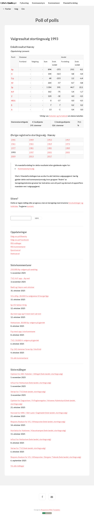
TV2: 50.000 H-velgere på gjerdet (25, 340)
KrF (12, 92)
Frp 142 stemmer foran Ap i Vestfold (26, 349)
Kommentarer (54, 3)
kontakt (30, 206)
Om (23, 9)
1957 (67, 140)
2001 (49, 152)
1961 (13, 144)
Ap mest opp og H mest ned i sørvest (26, 313)
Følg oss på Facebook (20, 240)
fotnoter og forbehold (58, 116)
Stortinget (12, 3)
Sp (12, 87)
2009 (13, 156)
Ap (12, 69)
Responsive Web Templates (50, 510)
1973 (67, 144)
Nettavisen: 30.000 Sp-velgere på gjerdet (28, 322)
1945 (13, 140)
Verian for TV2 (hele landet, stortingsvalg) (28, 391)
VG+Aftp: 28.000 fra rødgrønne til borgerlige (30, 296)
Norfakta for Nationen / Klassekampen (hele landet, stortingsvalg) (38, 430)
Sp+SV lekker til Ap (19, 305)
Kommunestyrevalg (26, 168)
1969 (49, 144)
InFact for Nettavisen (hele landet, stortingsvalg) (31, 383)
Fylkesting (24, 3)
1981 (31, 148)
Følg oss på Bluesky (19, 236)
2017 (49, 156)
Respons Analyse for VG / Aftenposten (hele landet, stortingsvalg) (38, 421)
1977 (13, 148)
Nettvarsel (15, 253)
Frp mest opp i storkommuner (23, 331)
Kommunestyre (38, 3)
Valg (16, 9)
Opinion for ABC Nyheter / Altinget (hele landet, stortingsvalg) (37, 374)
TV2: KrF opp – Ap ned (20, 278)
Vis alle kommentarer (19, 358)
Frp (12, 78)
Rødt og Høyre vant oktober (22, 287)
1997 (31, 152)
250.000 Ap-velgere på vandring (24, 269)
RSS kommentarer (18, 246)
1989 (67, 148)
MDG (13, 101)
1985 (49, 148)
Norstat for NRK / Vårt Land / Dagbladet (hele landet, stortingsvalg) (39, 413)
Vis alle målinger (17, 466)
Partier (8, 9)
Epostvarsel (15, 250)
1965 (31, 144)
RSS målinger (16, 243)
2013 (31, 156)
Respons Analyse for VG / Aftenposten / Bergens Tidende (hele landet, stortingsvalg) (46, 457)
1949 (31, 140)
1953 (49, 140)
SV (12, 83)
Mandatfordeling (70, 3)
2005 (67, 152)
